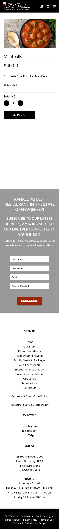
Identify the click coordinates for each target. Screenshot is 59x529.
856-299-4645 (29, 470)
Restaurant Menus (29, 351)
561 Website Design (35, 523)
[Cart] (48, 6)
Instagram (29, 426)
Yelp (29, 435)
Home (29, 342)
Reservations (29, 383)
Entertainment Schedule (29, 369)
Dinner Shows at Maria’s (29, 374)
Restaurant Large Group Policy (29, 404)
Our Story (29, 346)
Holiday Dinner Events (29, 355)
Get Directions (29, 465)
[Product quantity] (13, 103)
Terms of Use (46, 519)
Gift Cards (29, 378)
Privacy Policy (30, 519)
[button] (54, 6)
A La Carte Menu (29, 365)
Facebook (29, 430)
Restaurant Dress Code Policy (29, 396)
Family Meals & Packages (29, 360)
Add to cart (19, 114)
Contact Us (29, 388)
